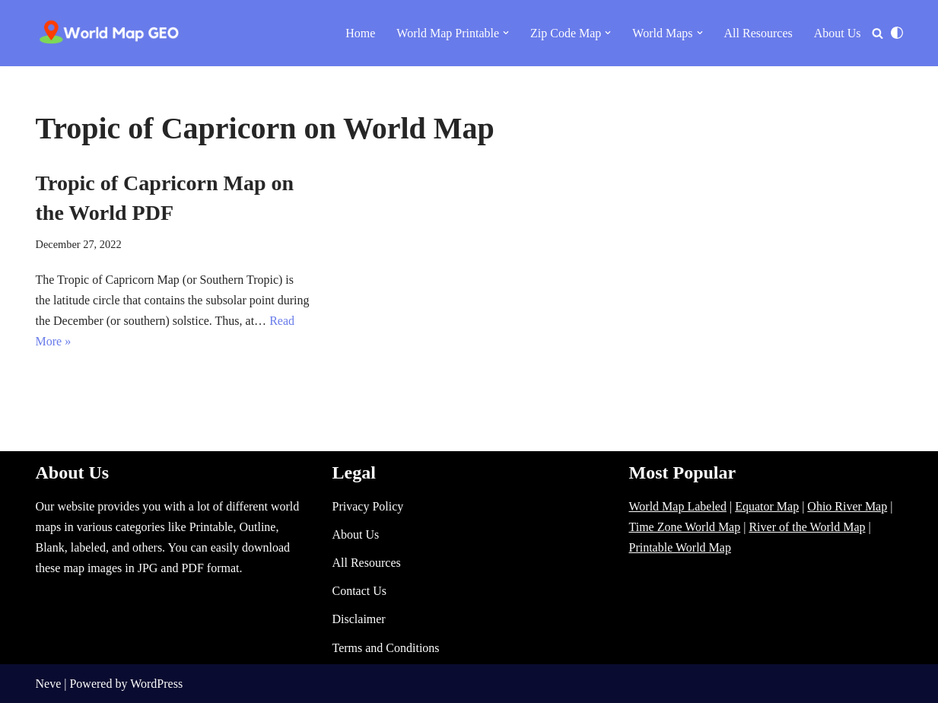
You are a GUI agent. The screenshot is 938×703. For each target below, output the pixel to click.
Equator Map (767, 506)
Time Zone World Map (685, 526)
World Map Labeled (678, 506)
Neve (49, 683)
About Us (837, 33)
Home (360, 33)
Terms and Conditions (386, 647)
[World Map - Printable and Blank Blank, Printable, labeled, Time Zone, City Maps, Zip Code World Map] (109, 33)
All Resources (758, 33)
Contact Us (359, 590)
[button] (506, 33)
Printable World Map (680, 547)
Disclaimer (359, 618)
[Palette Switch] (897, 33)
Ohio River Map (847, 506)
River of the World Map (807, 526)
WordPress (156, 683)
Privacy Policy (368, 506)
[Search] (877, 33)
